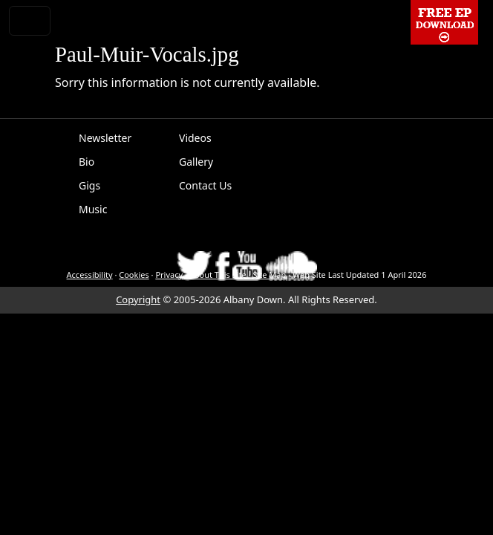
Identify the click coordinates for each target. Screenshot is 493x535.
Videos (195, 138)
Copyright (138, 299)
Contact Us (205, 185)
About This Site (217, 274)
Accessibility (90, 274)
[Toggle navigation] (29, 21)
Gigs (89, 185)
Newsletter (105, 138)
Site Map (269, 274)
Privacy (169, 274)
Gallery (196, 162)
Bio (86, 162)
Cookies (133, 274)
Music (93, 209)
